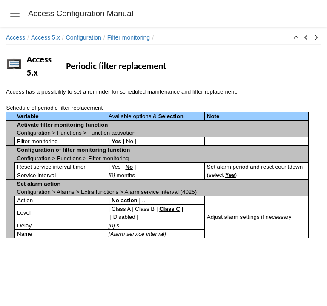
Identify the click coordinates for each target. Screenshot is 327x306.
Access (15, 37)
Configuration (83, 37)
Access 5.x (45, 37)
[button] (296, 38)
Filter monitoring (128, 37)
